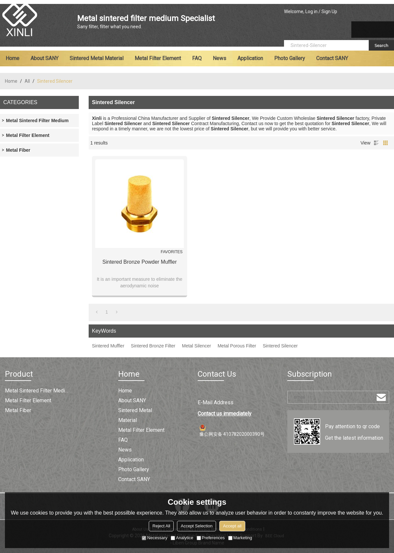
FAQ (197, 58)
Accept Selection (196, 525)
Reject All (161, 525)
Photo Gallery (289, 58)
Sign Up (329, 11)
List (376, 143)
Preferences (211, 537)
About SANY (44, 58)
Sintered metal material (96, 58)
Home (12, 58)
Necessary (154, 537)
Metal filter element (158, 58)
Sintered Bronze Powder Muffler (139, 262)
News (219, 58)
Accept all (232, 525)
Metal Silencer (196, 345)
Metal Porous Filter (237, 345)
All (27, 81)
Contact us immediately (225, 413)
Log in (311, 11)
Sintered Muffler (108, 345)
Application (250, 58)
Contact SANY (332, 58)
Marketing (240, 537)
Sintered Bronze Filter (153, 345)
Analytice (182, 537)
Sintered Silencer (280, 345)
